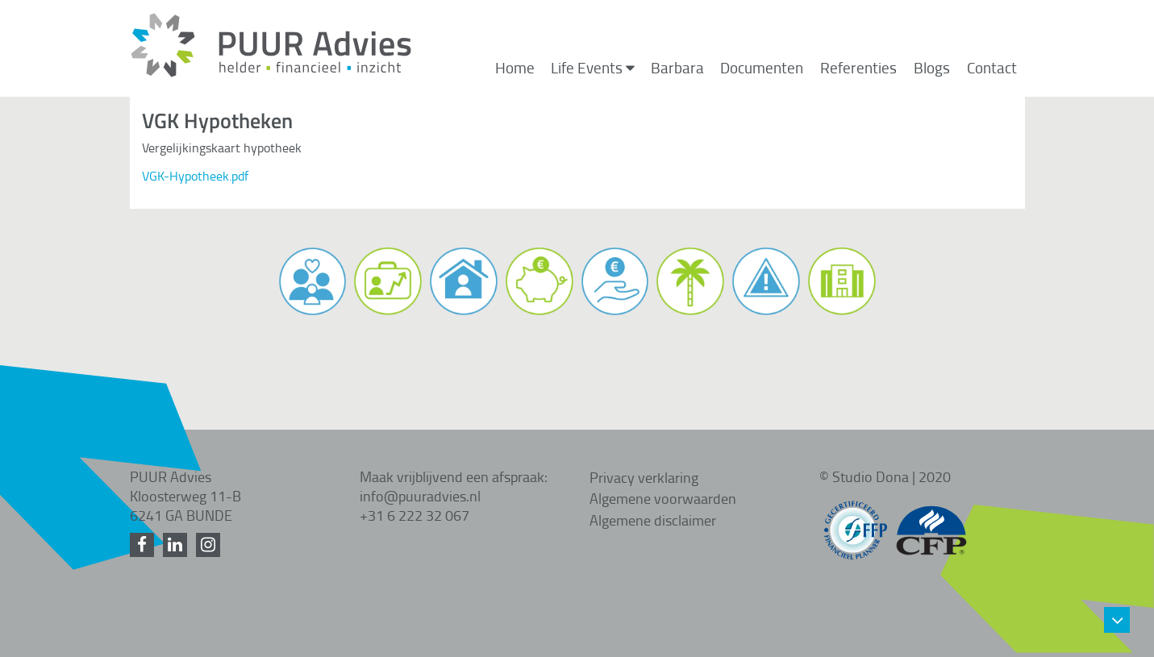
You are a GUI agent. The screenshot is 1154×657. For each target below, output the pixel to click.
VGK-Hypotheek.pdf (195, 176)
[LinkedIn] (178, 545)
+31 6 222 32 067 (414, 515)
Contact (992, 67)
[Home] (271, 73)
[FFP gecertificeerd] (855, 522)
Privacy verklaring (643, 477)
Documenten (761, 67)
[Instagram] (211, 545)
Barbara (677, 67)
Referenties (858, 67)
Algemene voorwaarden (662, 498)
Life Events (593, 67)
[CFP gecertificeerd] (931, 522)
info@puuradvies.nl (420, 495)
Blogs (932, 67)
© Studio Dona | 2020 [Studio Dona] (885, 476)
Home (515, 67)
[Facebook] (145, 545)
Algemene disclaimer (652, 520)
